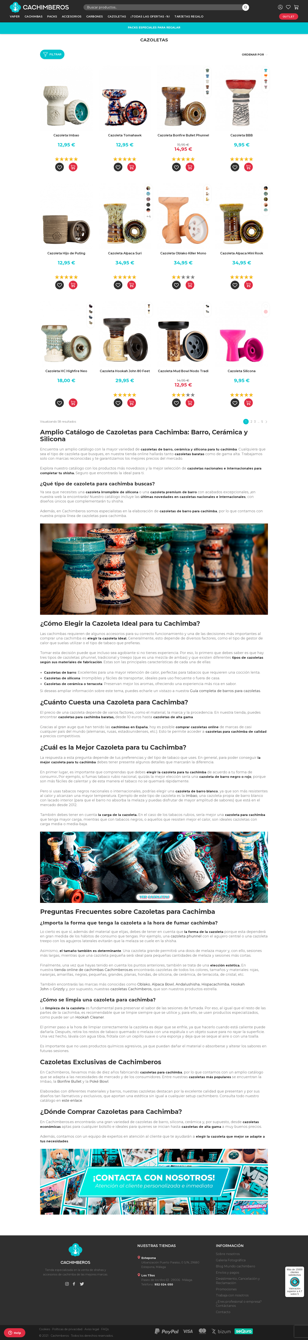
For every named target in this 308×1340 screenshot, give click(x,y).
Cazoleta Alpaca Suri (125, 253)
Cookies (44, 1329)
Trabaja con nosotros (232, 1295)
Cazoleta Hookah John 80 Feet (125, 371)
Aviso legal (91, 1329)
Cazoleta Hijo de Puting (66, 253)
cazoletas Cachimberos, (131, 989)
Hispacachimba (215, 984)
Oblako (143, 984)
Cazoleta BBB (241, 135)
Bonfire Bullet (69, 1081)
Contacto (223, 1312)
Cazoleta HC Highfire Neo (66, 371)
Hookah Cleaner (89, 1017)
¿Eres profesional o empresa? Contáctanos (239, 1304)
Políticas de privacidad (67, 1329)
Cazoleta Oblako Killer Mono (183, 253)
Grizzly (59, 989)
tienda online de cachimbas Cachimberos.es (93, 970)
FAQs (105, 1329)
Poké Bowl (99, 1081)
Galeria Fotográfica (231, 1260)
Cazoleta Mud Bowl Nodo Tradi (183, 371)
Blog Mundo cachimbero (235, 1266)
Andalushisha (188, 984)
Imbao (191, 796)
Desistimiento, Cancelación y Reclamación (238, 1281)
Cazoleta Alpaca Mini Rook (241, 253)
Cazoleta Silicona (242, 371)
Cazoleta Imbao (66, 135)
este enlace (72, 1100)
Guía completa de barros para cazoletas (225, 691)
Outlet (289, 16)
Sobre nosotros (228, 1254)
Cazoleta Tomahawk (125, 135)
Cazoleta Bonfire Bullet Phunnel (183, 135)
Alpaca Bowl (163, 984)
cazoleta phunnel (186, 936)
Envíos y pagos (227, 1272)
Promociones (226, 1289)
